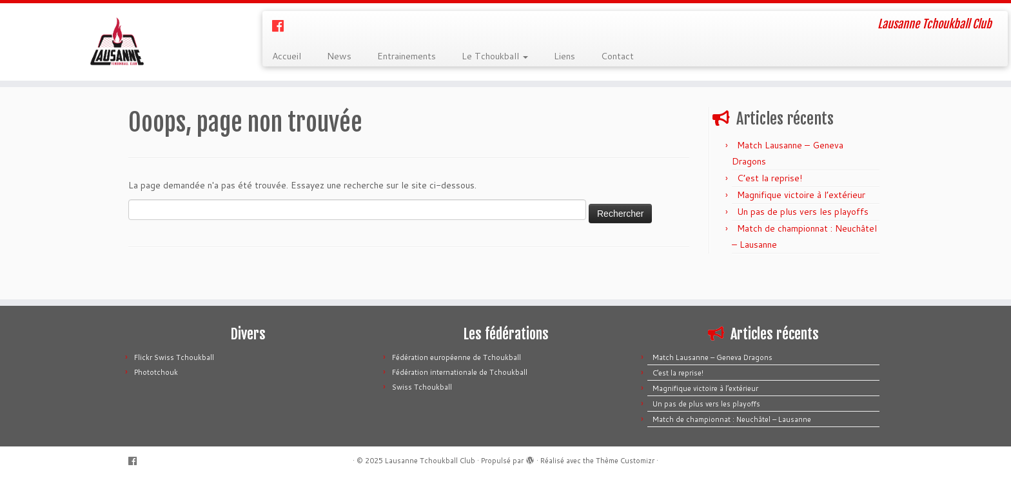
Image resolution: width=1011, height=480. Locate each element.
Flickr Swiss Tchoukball (174, 357)
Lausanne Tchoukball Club (430, 460)
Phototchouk (156, 372)
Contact (617, 56)
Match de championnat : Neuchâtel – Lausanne (732, 419)
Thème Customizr (625, 460)
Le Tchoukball (495, 56)
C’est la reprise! (769, 178)
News (339, 56)
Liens (564, 56)
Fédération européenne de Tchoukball (456, 357)
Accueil (286, 56)
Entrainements (406, 56)
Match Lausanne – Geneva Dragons (712, 357)
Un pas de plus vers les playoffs (803, 211)
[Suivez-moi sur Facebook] (282, 25)
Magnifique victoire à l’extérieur (801, 194)
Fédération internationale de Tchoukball (459, 372)
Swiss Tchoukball (422, 387)
